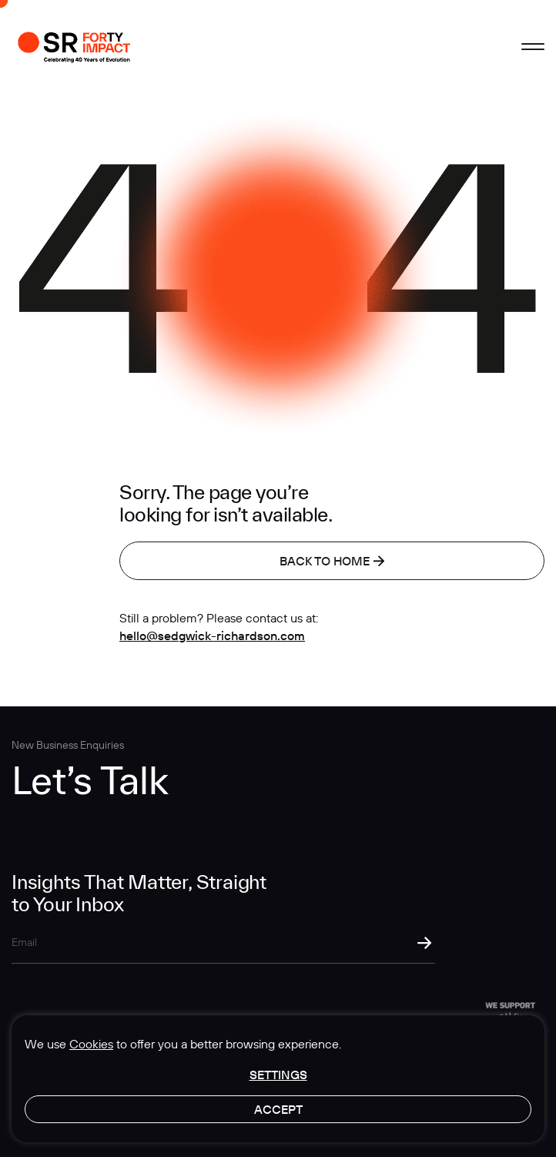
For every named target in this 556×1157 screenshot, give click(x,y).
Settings (278, 1074)
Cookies (91, 1043)
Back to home (332, 560)
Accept (278, 1109)
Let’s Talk (90, 780)
